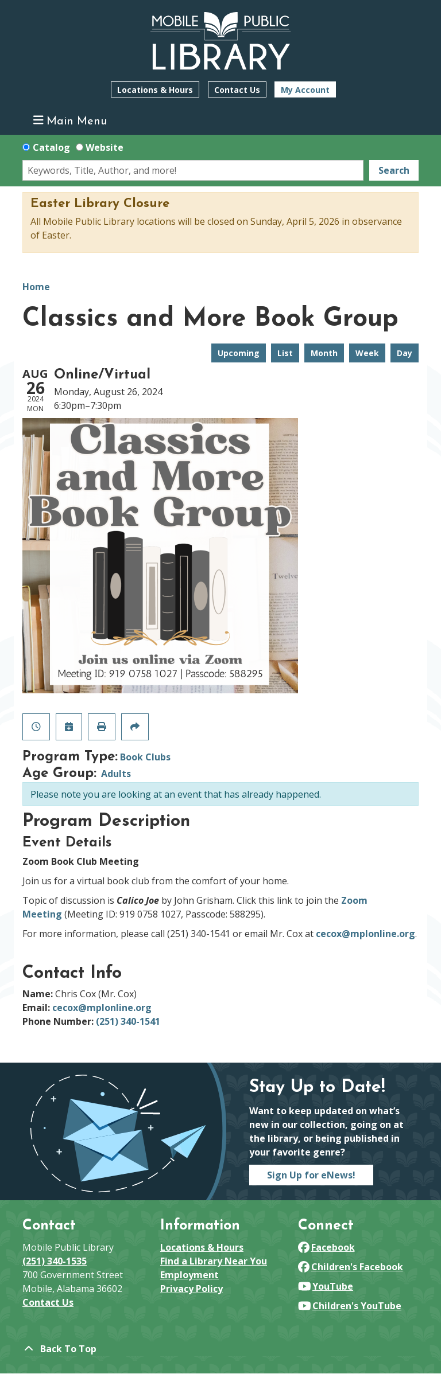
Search (393, 170)
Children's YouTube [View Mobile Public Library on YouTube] (349, 1305)
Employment (189, 1274)
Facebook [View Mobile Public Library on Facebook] (326, 1247)
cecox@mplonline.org (365, 933)
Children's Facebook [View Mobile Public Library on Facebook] (350, 1266)
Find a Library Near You (213, 1261)
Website (104, 147)
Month (324, 353)
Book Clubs (145, 757)
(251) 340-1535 (54, 1261)
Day (404, 353)
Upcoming (239, 353)
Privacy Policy (191, 1288)
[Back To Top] (220, 1348)
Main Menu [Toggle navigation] (70, 120)
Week (367, 353)
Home (36, 286)
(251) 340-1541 (128, 1021)
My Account (305, 89)
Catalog (51, 147)
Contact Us (237, 89)
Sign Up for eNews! (311, 1175)
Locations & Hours (155, 89)
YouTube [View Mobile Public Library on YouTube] (325, 1286)
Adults (116, 773)
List (285, 353)
